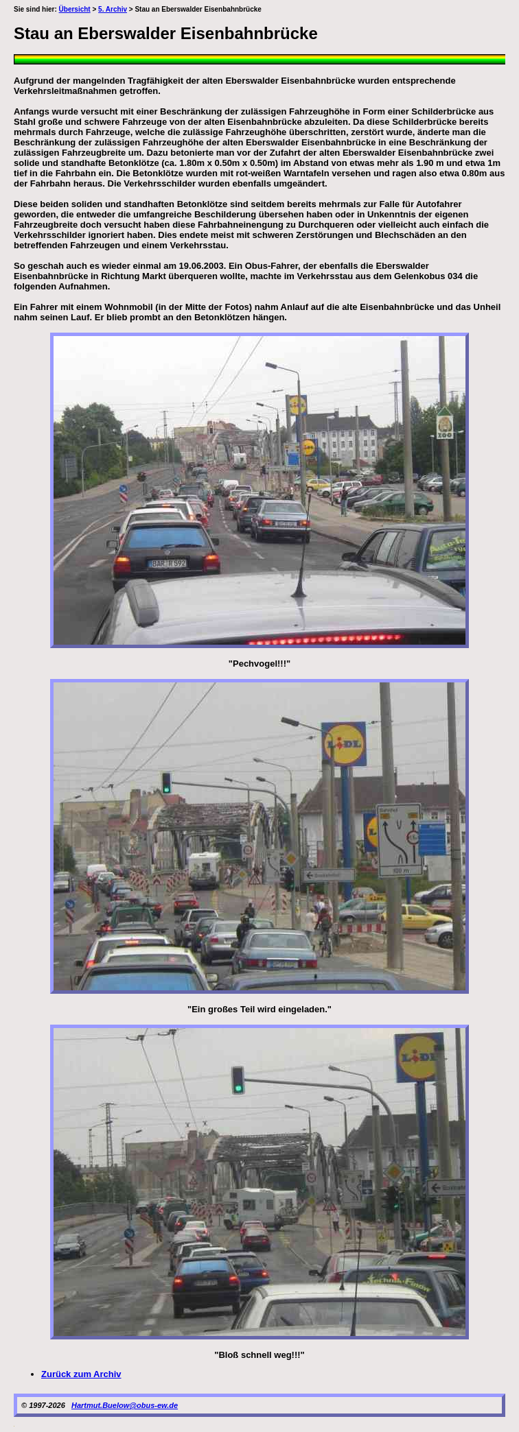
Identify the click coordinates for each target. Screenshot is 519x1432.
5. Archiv (112, 9)
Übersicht (75, 9)
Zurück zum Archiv (81, 1374)
